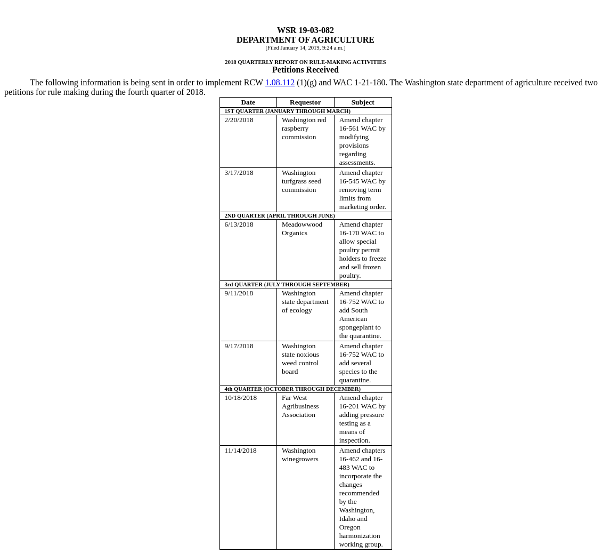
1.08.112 (280, 82)
